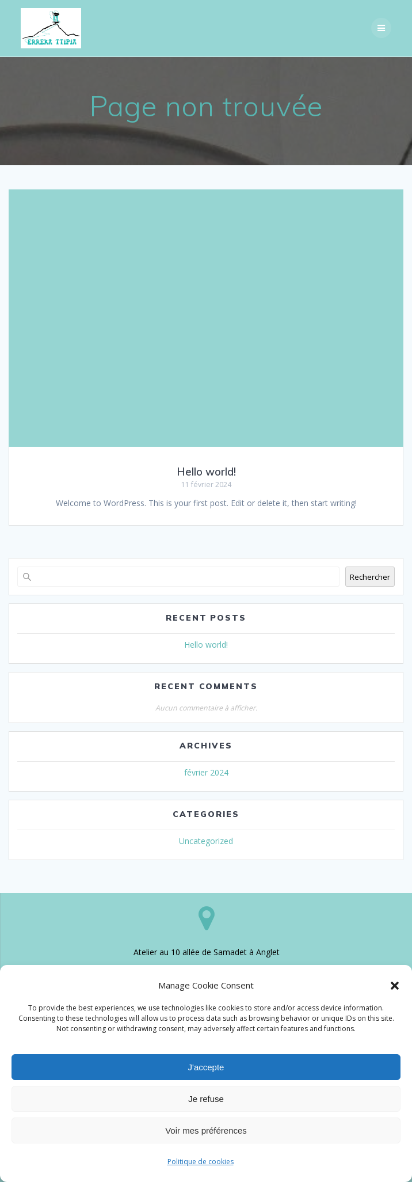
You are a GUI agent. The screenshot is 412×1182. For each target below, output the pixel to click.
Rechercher (370, 577)
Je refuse (206, 1099)
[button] (394, 985)
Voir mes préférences (206, 1130)
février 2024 (206, 772)
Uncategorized (206, 840)
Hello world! (206, 471)
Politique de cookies (200, 1161)
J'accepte (206, 1067)
